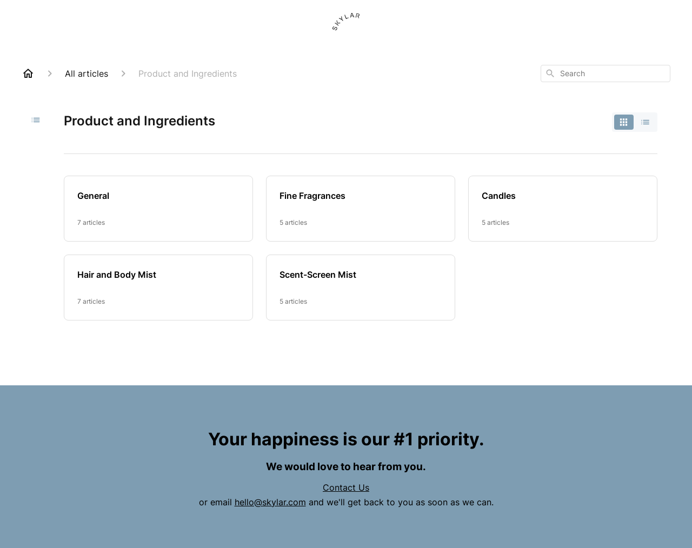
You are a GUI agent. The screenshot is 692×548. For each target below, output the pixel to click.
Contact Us (346, 487)
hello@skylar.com (270, 502)
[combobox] (605, 73)
